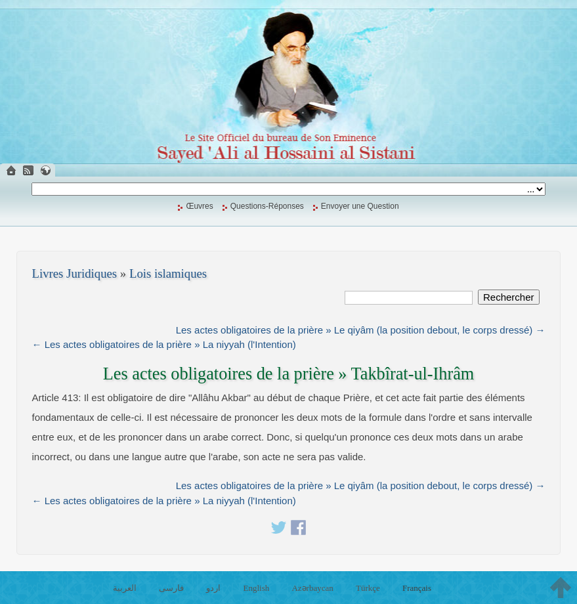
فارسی (171, 588)
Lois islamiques (168, 273)
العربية (125, 588)
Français (416, 588)
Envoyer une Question (360, 206)
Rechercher (508, 297)
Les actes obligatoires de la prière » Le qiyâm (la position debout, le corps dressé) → (360, 329)
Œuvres (199, 206)
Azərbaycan (312, 588)
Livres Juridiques (75, 273)
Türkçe (368, 588)
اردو (213, 588)
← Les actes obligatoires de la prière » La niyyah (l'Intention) (164, 344)
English (257, 588)
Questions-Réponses (267, 206)
